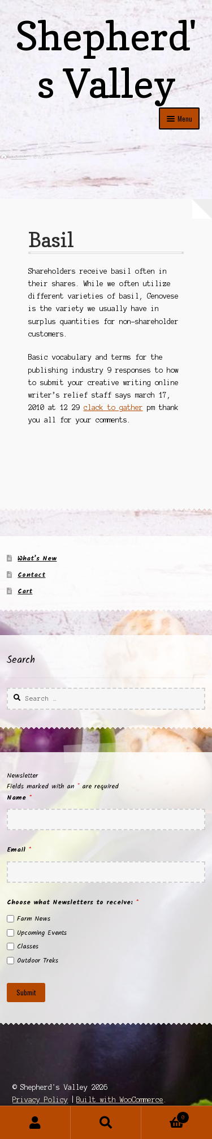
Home (19, 155)
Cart (25, 591)
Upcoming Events (42, 932)
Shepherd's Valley (106, 59)
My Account (35, 1122)
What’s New (37, 558)
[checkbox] (10, 918)
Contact (31, 575)
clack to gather (113, 407)
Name (19, 797)
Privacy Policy (40, 1099)
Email (19, 849)
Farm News (33, 918)
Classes (27, 946)
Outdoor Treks (37, 960)
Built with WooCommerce (119, 1099)
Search (106, 1122)
